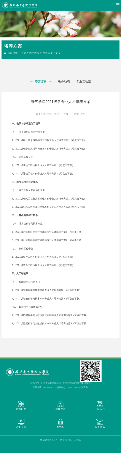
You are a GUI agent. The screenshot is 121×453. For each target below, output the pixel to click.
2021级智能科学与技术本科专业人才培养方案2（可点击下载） (48, 298)
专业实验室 (83, 81)
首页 (23, 52)
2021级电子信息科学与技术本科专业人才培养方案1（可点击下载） (50, 140)
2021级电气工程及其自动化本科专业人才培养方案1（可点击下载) (50, 198)
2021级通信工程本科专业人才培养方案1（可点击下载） (44, 165)
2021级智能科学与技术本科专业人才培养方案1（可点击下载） (48, 290)
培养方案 (48, 52)
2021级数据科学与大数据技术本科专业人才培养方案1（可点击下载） (52, 315)
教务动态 (64, 81)
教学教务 (34, 52)
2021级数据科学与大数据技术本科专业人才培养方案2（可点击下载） (52, 323)
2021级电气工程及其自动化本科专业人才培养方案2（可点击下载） (50, 207)
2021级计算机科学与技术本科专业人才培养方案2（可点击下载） (49, 240)
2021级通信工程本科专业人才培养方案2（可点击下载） (44, 173)
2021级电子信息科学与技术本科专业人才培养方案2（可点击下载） (50, 148)
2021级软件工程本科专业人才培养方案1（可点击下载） (44, 256)
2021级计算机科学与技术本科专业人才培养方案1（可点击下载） (49, 232)
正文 (58, 52)
